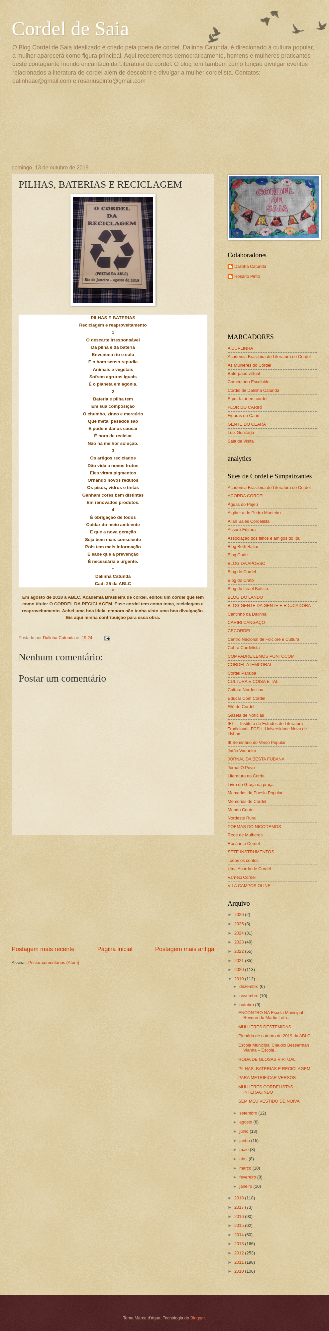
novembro (249, 995)
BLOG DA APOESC (246, 563)
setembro (248, 1113)
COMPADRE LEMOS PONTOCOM (261, 656)
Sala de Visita (241, 441)
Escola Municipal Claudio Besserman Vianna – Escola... (273, 1048)
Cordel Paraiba (242, 673)
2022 (239, 951)
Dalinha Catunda (250, 266)
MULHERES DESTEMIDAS (264, 1026)
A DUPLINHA (240, 348)
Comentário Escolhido (249, 381)
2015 (239, 1225)
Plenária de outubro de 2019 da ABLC (274, 1035)
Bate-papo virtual (244, 373)
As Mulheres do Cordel (249, 365)
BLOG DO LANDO (245, 597)
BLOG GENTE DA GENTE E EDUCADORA (269, 605)
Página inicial (114, 949)
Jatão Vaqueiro (242, 750)
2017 (239, 1207)
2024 (239, 933)
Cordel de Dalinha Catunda (253, 390)
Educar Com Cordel (246, 698)
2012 (239, 1252)
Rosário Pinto (247, 276)
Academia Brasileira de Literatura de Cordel (269, 356)
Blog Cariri (238, 554)
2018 (239, 1197)
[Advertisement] (113, 890)
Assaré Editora (242, 529)
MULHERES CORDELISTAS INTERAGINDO (265, 1089)
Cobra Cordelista (244, 647)
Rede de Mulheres (245, 834)
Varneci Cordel (242, 877)
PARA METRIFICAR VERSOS (267, 1077)
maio (244, 1149)
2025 (239, 923)
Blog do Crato (241, 580)
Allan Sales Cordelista (249, 521)
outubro (247, 1004)
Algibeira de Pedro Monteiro (254, 512)
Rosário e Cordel (244, 843)
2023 (239, 941)
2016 (239, 1216)
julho (244, 1131)
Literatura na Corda (246, 775)
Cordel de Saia (70, 28)
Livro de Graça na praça (251, 784)
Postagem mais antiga (184, 949)
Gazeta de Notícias (246, 715)
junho (245, 1140)
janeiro (246, 1186)
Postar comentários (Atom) (53, 962)
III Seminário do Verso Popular (257, 742)
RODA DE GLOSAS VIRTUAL (266, 1059)
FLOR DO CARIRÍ (245, 407)
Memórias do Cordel (247, 801)
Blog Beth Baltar (243, 546)
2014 (239, 1234)
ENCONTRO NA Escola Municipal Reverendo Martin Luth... (270, 1015)
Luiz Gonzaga (241, 432)
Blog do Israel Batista (248, 588)
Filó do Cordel (241, 706)
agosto (246, 1121)
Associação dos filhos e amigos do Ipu (264, 538)
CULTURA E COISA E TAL (253, 681)
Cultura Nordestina (245, 689)
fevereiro (248, 1177)
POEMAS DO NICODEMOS (254, 826)
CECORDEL (240, 630)
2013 (239, 1243)
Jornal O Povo (241, 767)
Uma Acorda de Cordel (249, 868)
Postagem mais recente (43, 949)
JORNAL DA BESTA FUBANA (256, 758)
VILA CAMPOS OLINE (249, 885)
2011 (239, 1262)
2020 (239, 969)
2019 (239, 978)
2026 (239, 914)
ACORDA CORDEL (246, 495)
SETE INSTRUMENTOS (251, 851)
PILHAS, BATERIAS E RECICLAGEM (274, 1068)
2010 (239, 1271)
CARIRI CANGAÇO (246, 622)
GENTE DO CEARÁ (247, 424)
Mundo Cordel (241, 809)
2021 (239, 960)
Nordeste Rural (242, 818)
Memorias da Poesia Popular (255, 792)
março (245, 1168)
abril (244, 1158)
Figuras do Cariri (243, 415)
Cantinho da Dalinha (247, 614)
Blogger (197, 1317)
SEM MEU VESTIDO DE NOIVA (268, 1101)
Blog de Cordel (242, 571)
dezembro (249, 986)
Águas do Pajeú (243, 504)
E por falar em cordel (248, 398)
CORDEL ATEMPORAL (250, 664)
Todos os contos (243, 860)
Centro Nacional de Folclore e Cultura (263, 639)
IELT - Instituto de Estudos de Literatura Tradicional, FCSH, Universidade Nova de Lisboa (267, 728)
